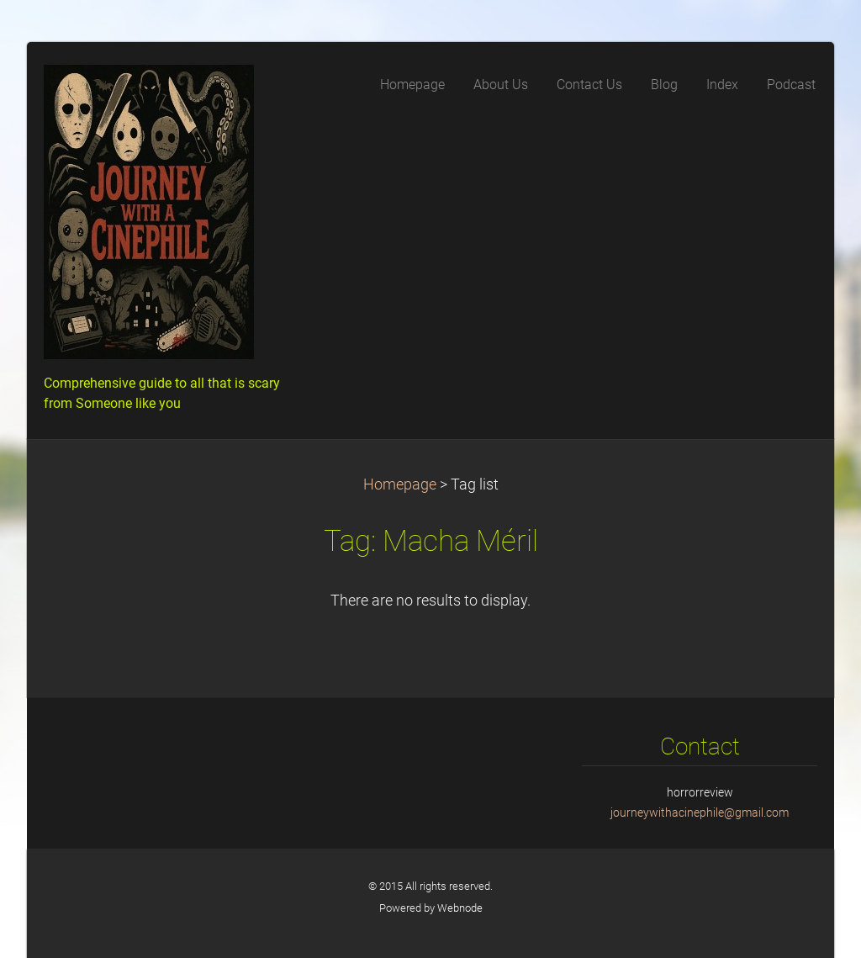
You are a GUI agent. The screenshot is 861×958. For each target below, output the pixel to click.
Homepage (399, 484)
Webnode (460, 908)
